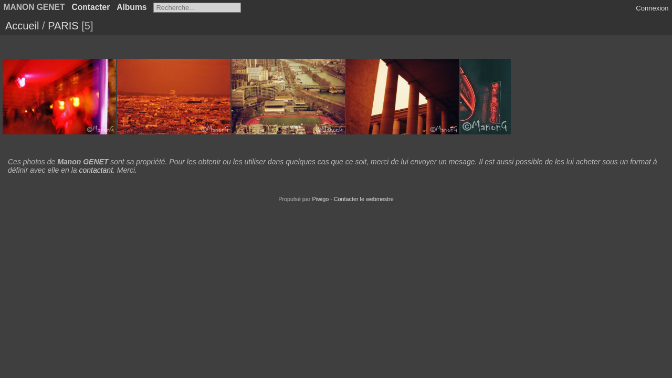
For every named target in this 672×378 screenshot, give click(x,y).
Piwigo (320, 199)
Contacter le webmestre (364, 199)
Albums (131, 7)
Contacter (90, 7)
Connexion (652, 8)
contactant (96, 170)
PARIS (63, 26)
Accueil (22, 26)
